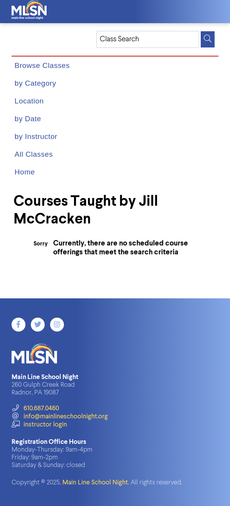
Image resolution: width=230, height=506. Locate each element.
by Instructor (36, 136)
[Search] (208, 39)
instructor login (39, 424)
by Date (28, 119)
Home (25, 172)
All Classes (34, 154)
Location (29, 101)
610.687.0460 (35, 408)
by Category (35, 83)
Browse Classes (42, 65)
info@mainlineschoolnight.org (60, 416)
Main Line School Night (95, 482)
